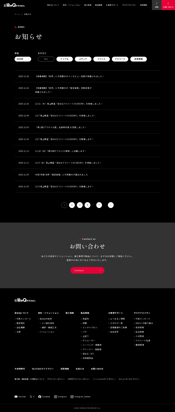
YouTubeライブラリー (43, 373)
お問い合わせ (168, 7)
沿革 (19, 336)
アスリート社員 (143, 344)
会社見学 (114, 336)
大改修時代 (20, 373)
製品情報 (98, 5)
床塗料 (86, 323)
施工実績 (87, 5)
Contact (79, 273)
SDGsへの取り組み (144, 327)
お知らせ (80, 373)
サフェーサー (89, 344)
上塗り (86, 340)
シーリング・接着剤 (92, 349)
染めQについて (53, 5)
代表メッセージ (24, 323)
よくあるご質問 (117, 323)
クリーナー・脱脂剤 (92, 353)
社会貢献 (140, 336)
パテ (85, 336)
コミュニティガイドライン (129, 383)
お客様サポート (112, 5)
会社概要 (21, 331)
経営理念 (21, 327)
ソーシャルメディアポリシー (104, 383)
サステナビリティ (129, 5)
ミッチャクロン (90, 331)
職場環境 (140, 349)
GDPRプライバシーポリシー (79, 383)
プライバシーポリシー (56, 383)
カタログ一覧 (116, 327)
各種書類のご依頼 (118, 331)
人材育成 (140, 340)
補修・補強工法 (49, 331)
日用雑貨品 (88, 362)
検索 (156, 7)
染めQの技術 (46, 323)
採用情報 (143, 5)
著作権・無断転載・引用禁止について (29, 383)
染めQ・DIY (88, 357)
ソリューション (47, 336)
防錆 (85, 327)
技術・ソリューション (71, 5)
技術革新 (140, 331)
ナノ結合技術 (48, 327)
